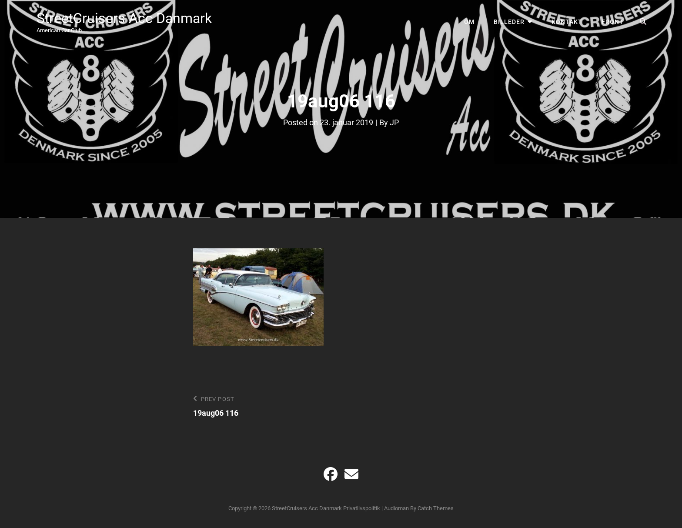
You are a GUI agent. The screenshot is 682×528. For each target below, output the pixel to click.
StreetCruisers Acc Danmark (124, 18)
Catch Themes (436, 508)
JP (394, 122)
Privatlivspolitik (361, 508)
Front (613, 21)
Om (469, 21)
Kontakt (567, 21)
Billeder (509, 21)
